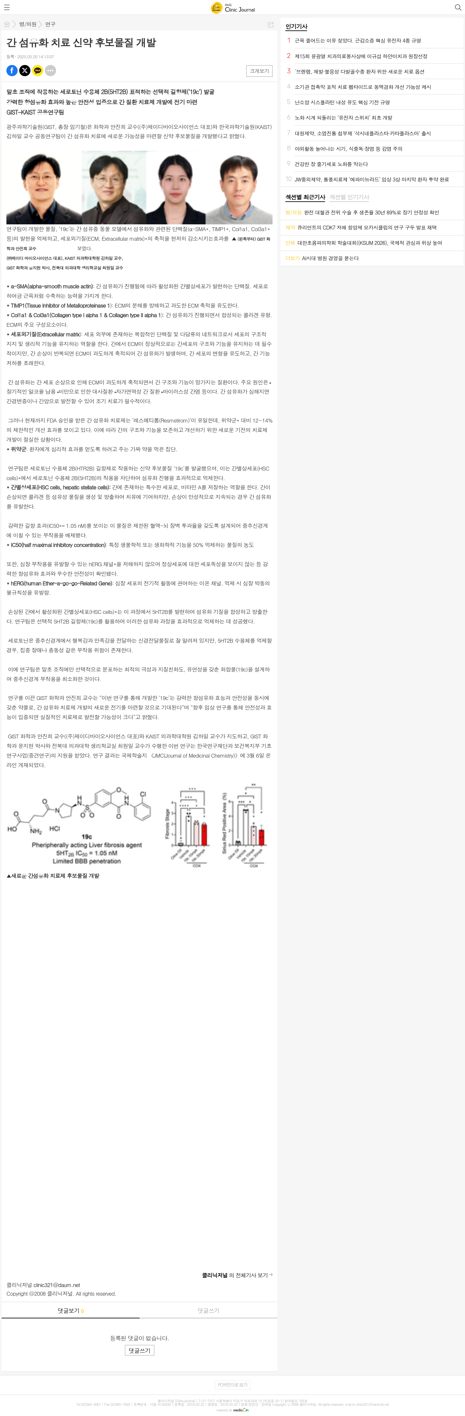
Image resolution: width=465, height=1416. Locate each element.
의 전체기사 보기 (235, 1275)
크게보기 (259, 71)
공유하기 (270, 24)
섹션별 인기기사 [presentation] (349, 197)
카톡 (37, 70)
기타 (50, 70)
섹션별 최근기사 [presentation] (305, 197)
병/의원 (28, 24)
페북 (12, 70)
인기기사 (296, 26)
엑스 (24, 70)
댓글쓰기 (208, 1311)
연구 (50, 24)
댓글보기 (70, 1311)
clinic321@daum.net (57, 1285)
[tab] (305, 197)
